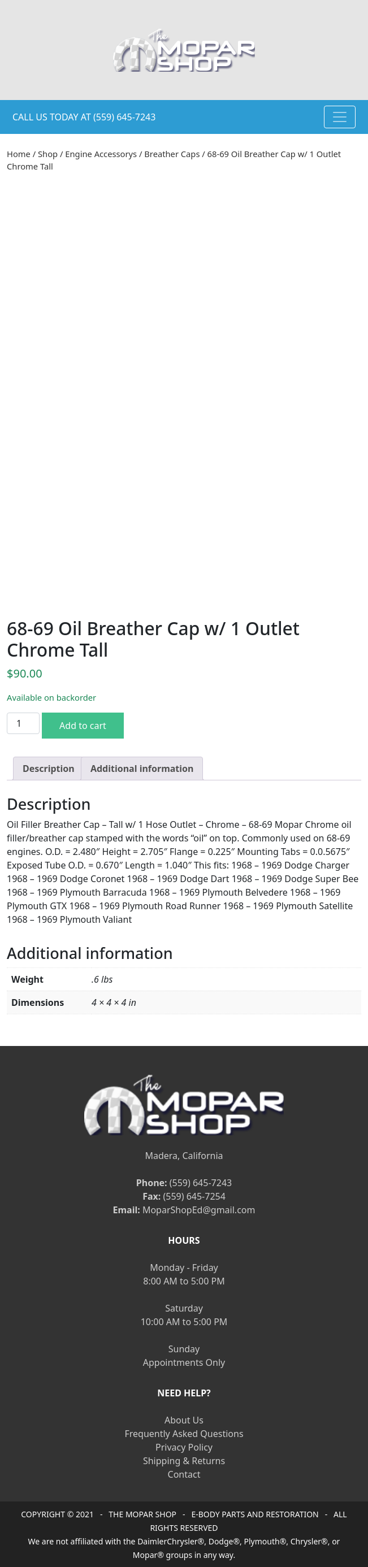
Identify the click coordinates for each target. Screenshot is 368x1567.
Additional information (142, 768)
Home (19, 153)
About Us (184, 1420)
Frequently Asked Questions (183, 1433)
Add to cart (82, 725)
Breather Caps (172, 153)
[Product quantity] (23, 723)
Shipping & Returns (184, 1461)
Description (49, 768)
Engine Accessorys (101, 153)
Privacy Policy (184, 1447)
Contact (184, 1474)
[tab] (48, 768)
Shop (48, 153)
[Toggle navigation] (340, 117)
